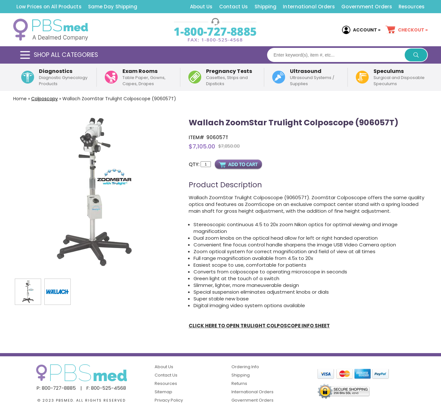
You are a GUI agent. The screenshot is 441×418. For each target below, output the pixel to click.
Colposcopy (44, 98)
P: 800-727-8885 (56, 388)
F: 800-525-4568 (106, 388)
